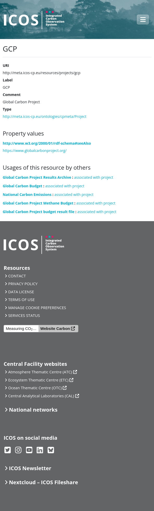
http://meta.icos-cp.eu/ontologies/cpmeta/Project (45, 116)
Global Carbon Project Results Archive (37, 177)
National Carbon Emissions (27, 194)
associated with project (93, 177)
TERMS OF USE (21, 299)
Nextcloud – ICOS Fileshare (43, 482)
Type (7, 109)
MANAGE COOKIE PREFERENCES (37, 307)
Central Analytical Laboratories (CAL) (41, 395)
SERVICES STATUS (24, 315)
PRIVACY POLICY (22, 283)
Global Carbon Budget (22, 185)
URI (6, 65)
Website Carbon (55, 328)
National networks (33, 409)
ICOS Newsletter (30, 468)
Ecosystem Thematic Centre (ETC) (38, 379)
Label (8, 80)
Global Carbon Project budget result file (39, 211)
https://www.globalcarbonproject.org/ (35, 150)
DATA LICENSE (21, 291)
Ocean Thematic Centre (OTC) (35, 387)
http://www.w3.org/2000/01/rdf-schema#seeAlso (47, 143)
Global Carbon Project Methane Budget (38, 203)
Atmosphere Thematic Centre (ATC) (40, 371)
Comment (12, 94)
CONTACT (17, 275)
